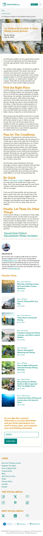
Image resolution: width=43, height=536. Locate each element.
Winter (23, 236)
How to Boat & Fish (9, 468)
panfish (6, 79)
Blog (3, 10)
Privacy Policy (7, 481)
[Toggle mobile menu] (40, 4)
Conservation (7, 471)
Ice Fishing (33, 236)
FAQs (4, 479)
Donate (4, 487)
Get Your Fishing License (11, 463)
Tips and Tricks (11, 233)
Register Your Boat (9, 466)
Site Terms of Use (8, 476)
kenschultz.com (14, 268)
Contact (5, 484)
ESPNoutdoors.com (10, 260)
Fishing (22, 233)
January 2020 (6, 13)
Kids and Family (11, 236)
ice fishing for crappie (16, 180)
